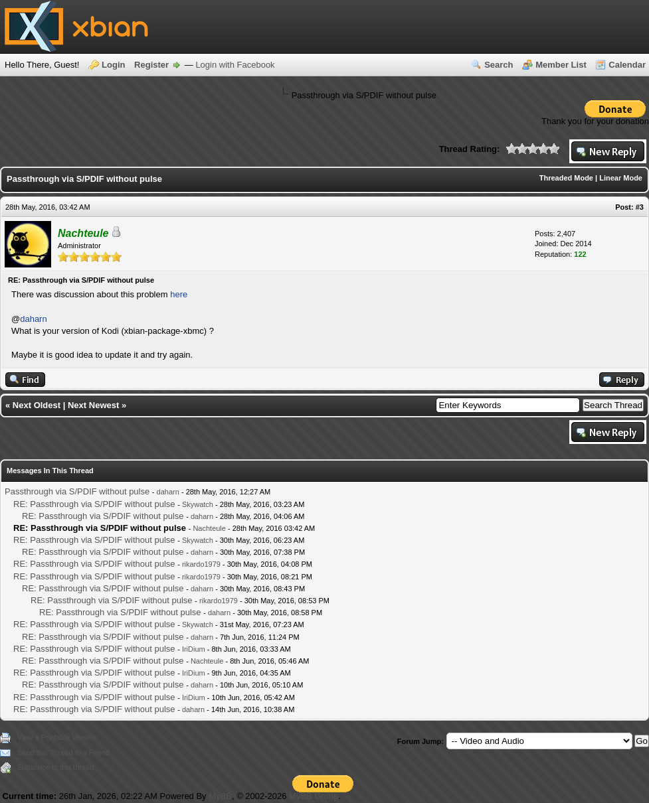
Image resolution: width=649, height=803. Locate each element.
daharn (33, 319)
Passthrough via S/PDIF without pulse (77, 491)
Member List (561, 65)
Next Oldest (36, 405)
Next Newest (93, 405)
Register (151, 65)
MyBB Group (313, 796)
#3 (640, 207)
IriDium (193, 649)
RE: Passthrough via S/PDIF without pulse (94, 504)
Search (498, 65)
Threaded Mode (566, 178)
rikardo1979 (201, 564)
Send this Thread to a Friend (63, 753)
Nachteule (209, 528)
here (178, 294)
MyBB (220, 796)
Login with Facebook (234, 65)
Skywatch (197, 504)
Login (113, 65)
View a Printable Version (56, 737)
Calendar (627, 65)
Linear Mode (620, 178)
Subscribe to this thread (55, 767)
